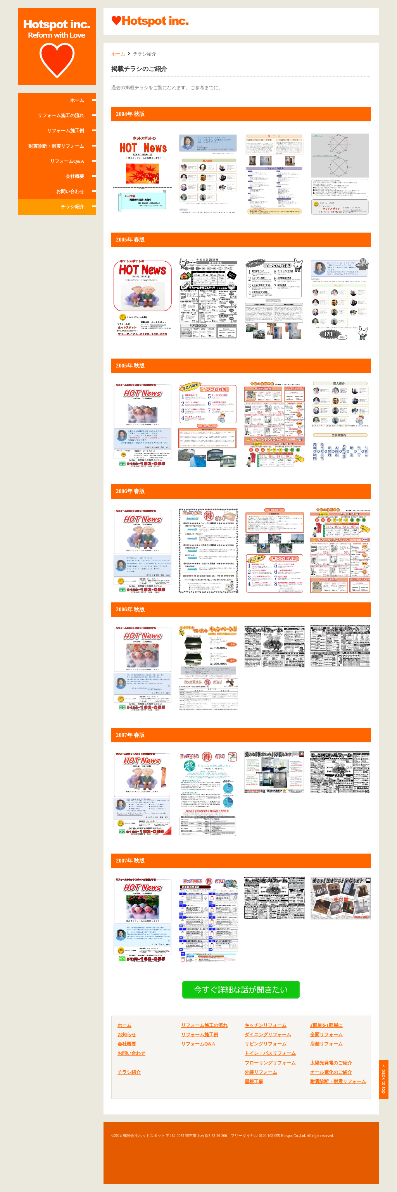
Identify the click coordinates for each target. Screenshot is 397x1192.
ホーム (77, 100)
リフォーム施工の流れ (61, 115)
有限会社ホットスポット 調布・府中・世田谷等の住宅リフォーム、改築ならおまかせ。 (57, 46)
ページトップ (383, 1079)
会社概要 (75, 176)
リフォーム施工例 (65, 130)
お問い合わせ (70, 191)
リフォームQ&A (67, 161)
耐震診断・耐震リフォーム (56, 146)
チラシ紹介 (72, 206)
